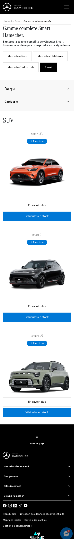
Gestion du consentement (17, 525)
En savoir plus (37, 205)
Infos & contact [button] (12, 486)
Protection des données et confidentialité (41, 513)
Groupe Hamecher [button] (14, 495)
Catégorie (37, 101)
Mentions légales (12, 520)
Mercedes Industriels (20, 67)
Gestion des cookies (35, 520)
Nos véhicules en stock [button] (16, 466)
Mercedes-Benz (17, 56)
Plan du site (9, 513)
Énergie (37, 89)
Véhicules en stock (37, 216)
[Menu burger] (66, 7)
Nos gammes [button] (11, 476)
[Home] (19, 7)
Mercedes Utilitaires (50, 56)
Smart (48, 67)
